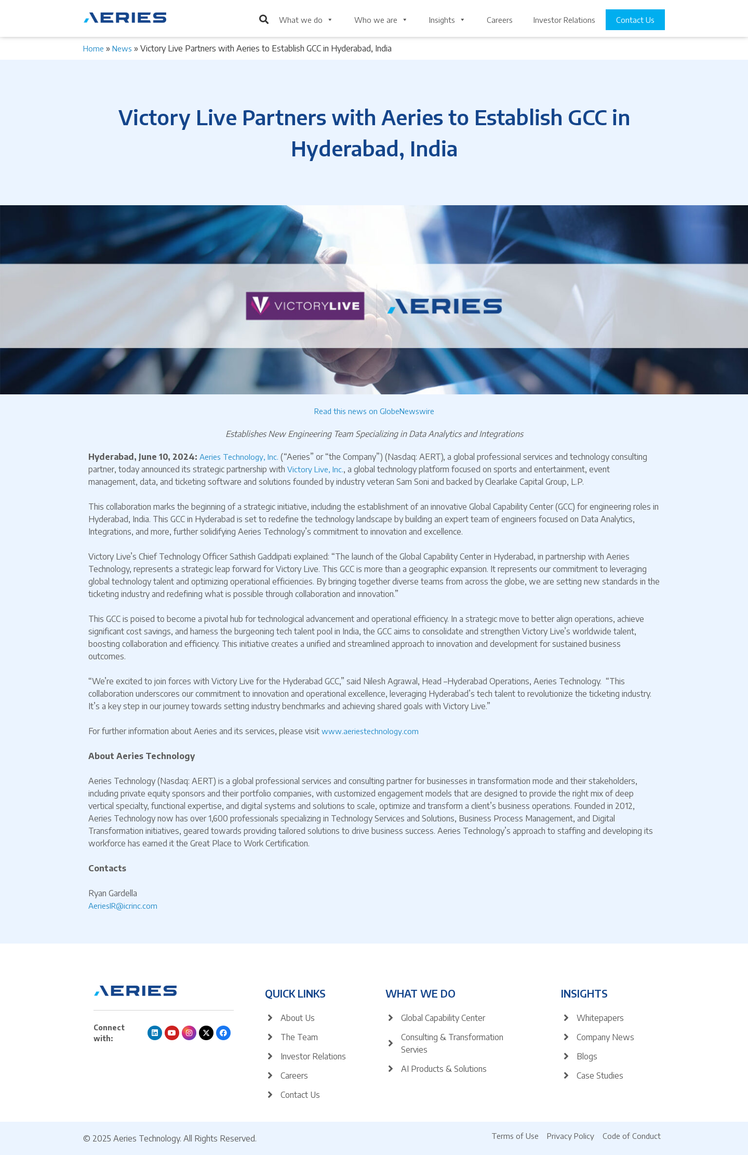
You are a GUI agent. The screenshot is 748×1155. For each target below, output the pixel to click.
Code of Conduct (632, 1136)
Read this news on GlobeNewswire (374, 411)
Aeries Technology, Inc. (238, 456)
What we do (306, 19)
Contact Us (635, 19)
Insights (447, 19)
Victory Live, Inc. (315, 469)
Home (93, 48)
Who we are (381, 19)
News (122, 48)
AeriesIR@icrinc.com (122, 905)
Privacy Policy (570, 1136)
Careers (500, 19)
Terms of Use (515, 1136)
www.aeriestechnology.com (370, 731)
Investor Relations (564, 19)
